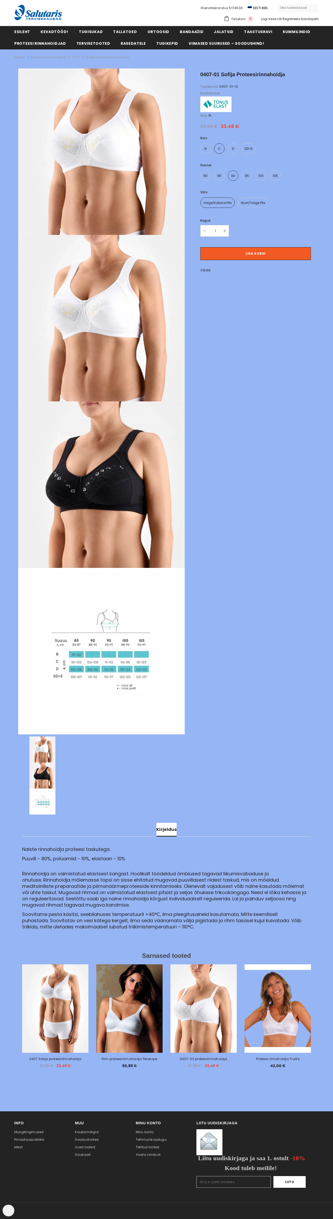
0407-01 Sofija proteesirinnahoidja (100, 57)
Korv (203, 138)
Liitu (289, 1182)
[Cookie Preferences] (8, 1210)
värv (204, 192)
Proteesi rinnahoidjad (48, 57)
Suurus (206, 165)
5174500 (236, 8)
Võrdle (205, 270)
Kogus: (205, 220)
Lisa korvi (256, 253)
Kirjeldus (166, 829)
